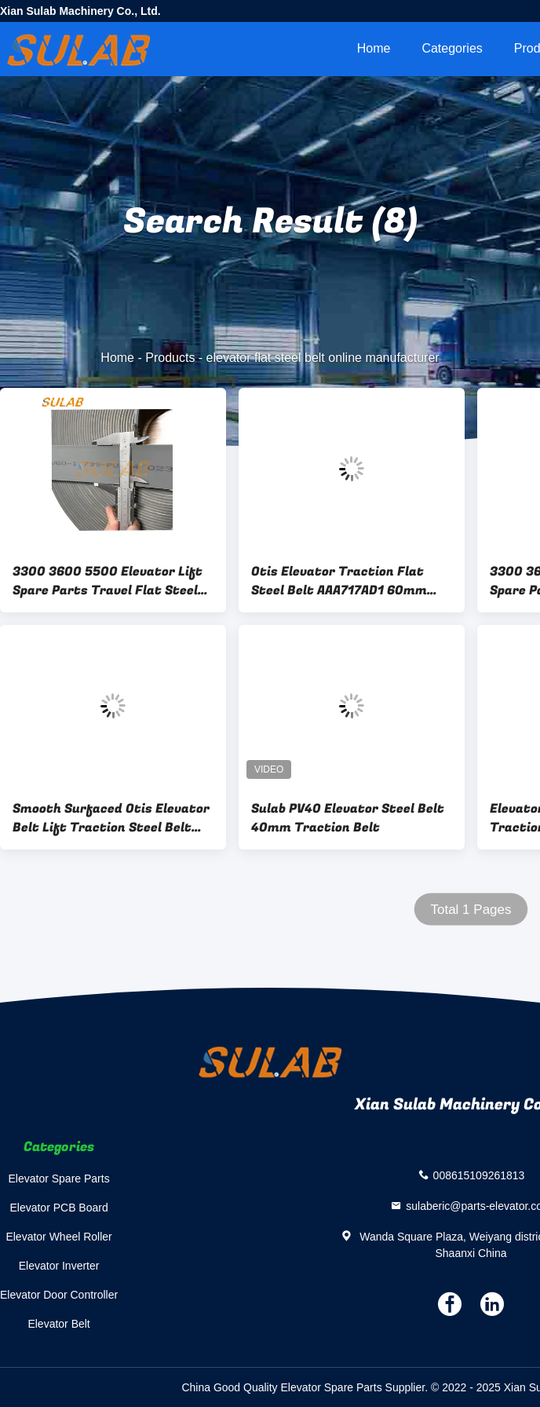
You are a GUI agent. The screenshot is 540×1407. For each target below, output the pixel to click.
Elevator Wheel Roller (58, 1236)
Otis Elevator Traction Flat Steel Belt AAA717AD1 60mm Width (339, 581)
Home (374, 48)
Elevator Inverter (59, 1265)
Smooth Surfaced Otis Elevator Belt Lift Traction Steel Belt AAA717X (111, 818)
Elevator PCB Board (58, 1207)
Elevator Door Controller (59, 1294)
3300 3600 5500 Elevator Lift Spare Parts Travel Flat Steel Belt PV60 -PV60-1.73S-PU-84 (107, 581)
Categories (451, 48)
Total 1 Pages (470, 909)
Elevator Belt (58, 1323)
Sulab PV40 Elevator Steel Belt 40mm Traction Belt (347, 818)
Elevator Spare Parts (59, 1178)
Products (170, 357)
